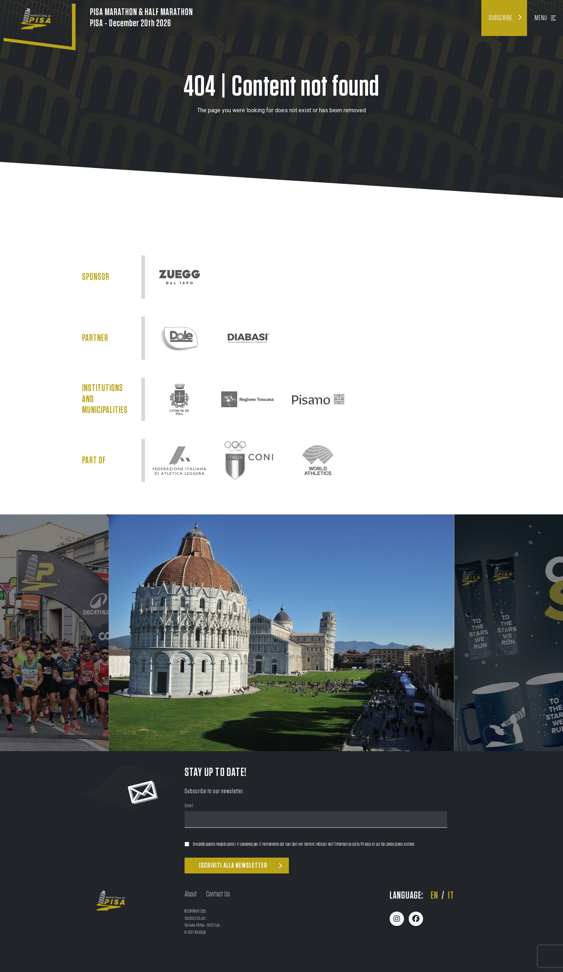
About (191, 894)
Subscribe (501, 18)
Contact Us (218, 894)
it (451, 896)
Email (189, 806)
